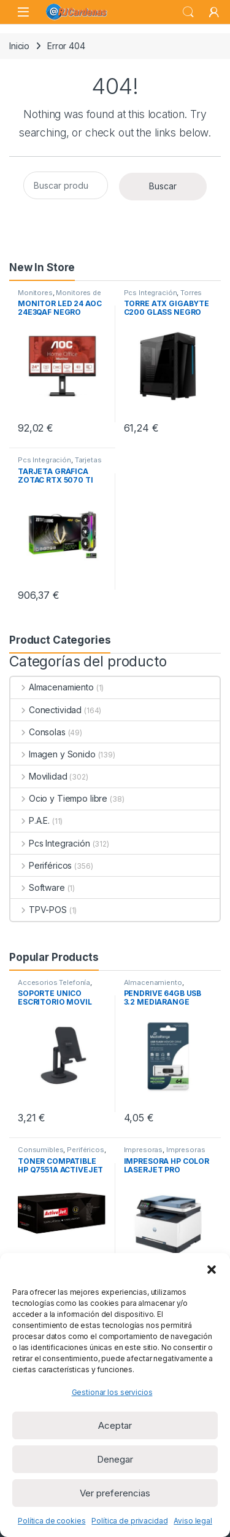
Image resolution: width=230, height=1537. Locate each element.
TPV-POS (38, 909)
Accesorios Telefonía (54, 982)
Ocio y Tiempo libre (58, 798)
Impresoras (143, 1149)
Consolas (38, 732)
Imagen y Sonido (53, 754)
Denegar (115, 1459)
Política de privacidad (129, 1520)
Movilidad (38, 776)
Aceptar (115, 1425)
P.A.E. (30, 820)
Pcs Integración (150, 292)
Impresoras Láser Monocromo (164, 1153)
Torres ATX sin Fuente (163, 296)
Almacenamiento (52, 687)
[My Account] (214, 12)
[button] (211, 1268)
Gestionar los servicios (112, 1392)
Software (37, 887)
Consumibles (40, 1149)
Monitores (35, 292)
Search (188, 12)
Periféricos (41, 865)
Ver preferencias (115, 1493)
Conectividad (46, 710)
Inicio (19, 46)
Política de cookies (51, 1520)
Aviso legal (193, 1520)
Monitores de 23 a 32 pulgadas (59, 296)
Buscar (163, 186)
